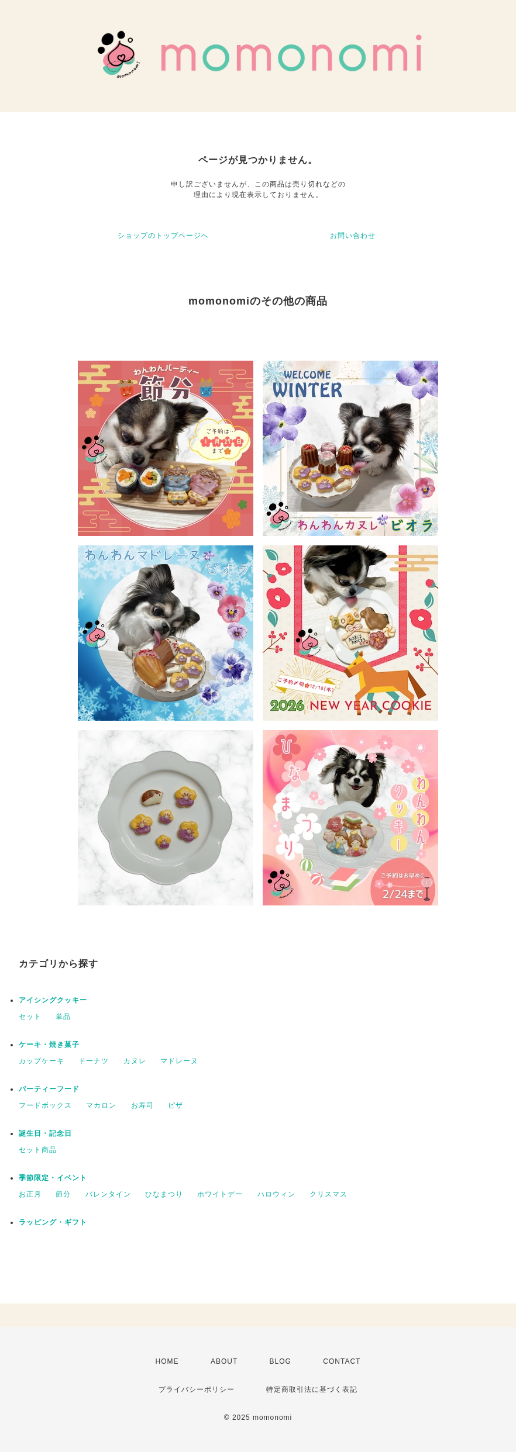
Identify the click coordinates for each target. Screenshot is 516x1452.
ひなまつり (164, 1194)
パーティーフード (49, 1089)
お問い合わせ (353, 235)
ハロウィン (276, 1194)
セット (30, 1016)
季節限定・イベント (53, 1178)
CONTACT (341, 1361)
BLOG (280, 1361)
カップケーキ (41, 1061)
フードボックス (45, 1105)
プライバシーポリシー (197, 1389)
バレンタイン (108, 1194)
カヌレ (134, 1061)
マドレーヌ (179, 1061)
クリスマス (328, 1194)
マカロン (101, 1105)
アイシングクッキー (53, 1000)
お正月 (30, 1194)
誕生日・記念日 (45, 1133)
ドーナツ (93, 1061)
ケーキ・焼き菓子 (49, 1044)
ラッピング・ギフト (53, 1222)
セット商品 (38, 1150)
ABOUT (224, 1361)
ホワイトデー (220, 1194)
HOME (167, 1361)
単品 (63, 1016)
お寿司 (142, 1105)
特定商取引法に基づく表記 (311, 1389)
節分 (63, 1194)
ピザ (175, 1105)
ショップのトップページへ (163, 235)
